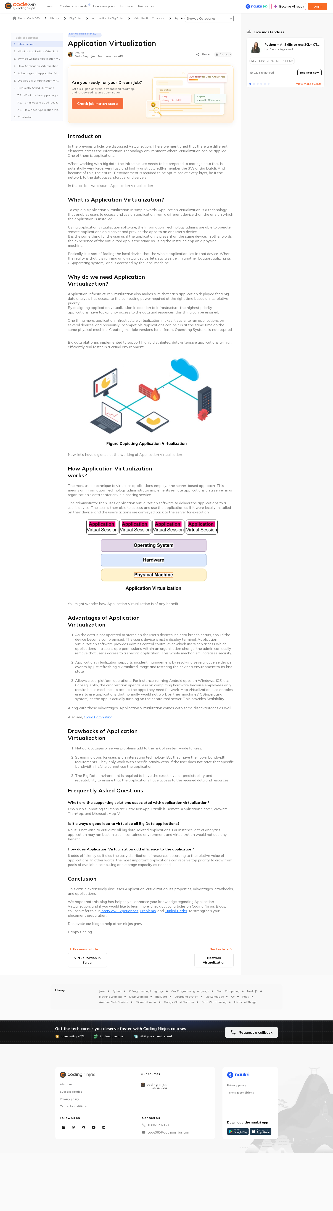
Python (117, 991)
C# (233, 996)
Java (102, 991)
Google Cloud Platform (179, 1002)
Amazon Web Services (113, 1002)
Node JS (252, 991)
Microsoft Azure (146, 1002)
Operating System (186, 996)
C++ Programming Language (190, 991)
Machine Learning (110, 996)
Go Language (215, 996)
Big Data (161, 996)
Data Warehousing (214, 1002)
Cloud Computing (228, 991)
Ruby (245, 996)
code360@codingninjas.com (169, 1132)
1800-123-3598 (159, 1125)
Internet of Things (245, 1002)
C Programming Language (146, 991)
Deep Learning (138, 996)
